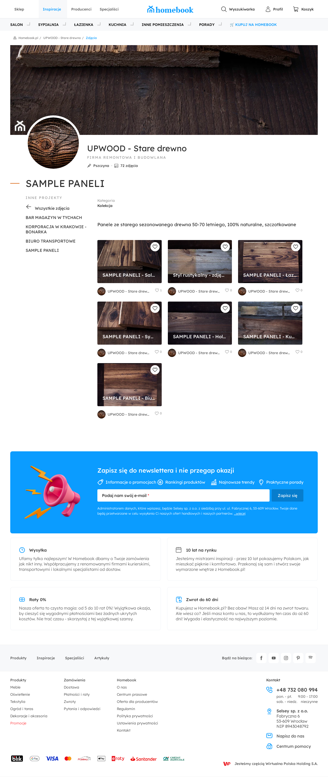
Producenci (81, 9)
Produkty (18, 658)
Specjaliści (109, 9)
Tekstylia (17, 701)
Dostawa (71, 687)
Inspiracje (52, 9)
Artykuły (101, 658)
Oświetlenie (20, 694)
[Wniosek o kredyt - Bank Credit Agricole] (173, 758)
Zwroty (70, 701)
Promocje (18, 723)
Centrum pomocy (288, 746)
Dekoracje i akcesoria (28, 716)
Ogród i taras (21, 708)
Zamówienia (74, 680)
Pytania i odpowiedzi (82, 708)
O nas (122, 687)
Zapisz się (287, 495)
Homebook (126, 680)
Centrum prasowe (132, 694)
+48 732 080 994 (292, 690)
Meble (15, 687)
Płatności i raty (77, 694)
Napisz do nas (285, 736)
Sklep (19, 9)
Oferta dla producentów (137, 701)
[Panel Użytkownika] (274, 9)
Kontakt (123, 730)
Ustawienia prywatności (137, 723)
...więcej (239, 513)
